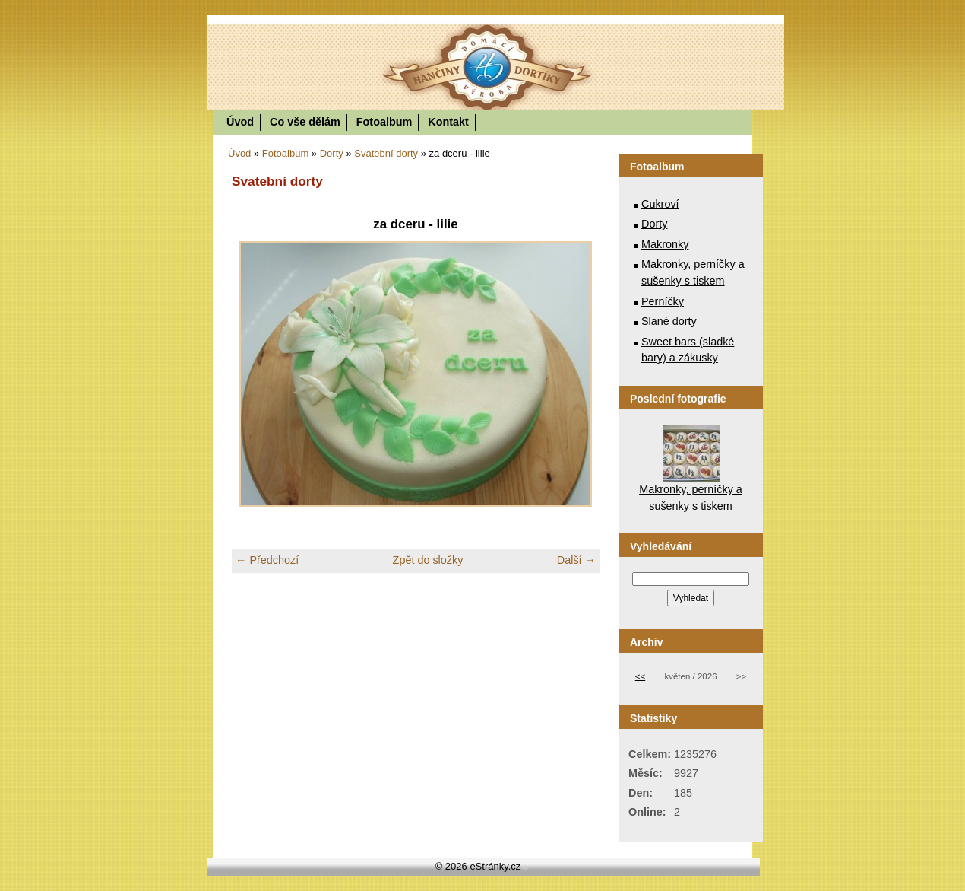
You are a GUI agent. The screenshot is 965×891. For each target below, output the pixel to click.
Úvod (240, 122)
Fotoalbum (384, 122)
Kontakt (448, 122)
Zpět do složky (428, 560)
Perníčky (662, 301)
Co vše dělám (305, 122)
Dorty (331, 153)
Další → (576, 560)
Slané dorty (669, 321)
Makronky (664, 244)
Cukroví (660, 204)
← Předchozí (267, 560)
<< (640, 676)
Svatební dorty (386, 153)
